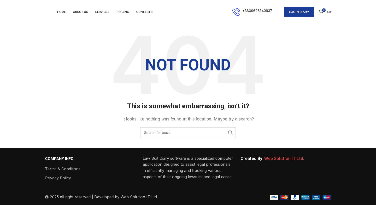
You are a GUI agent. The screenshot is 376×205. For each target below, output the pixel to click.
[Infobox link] (252, 12)
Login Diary (299, 12)
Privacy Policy (58, 178)
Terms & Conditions (62, 168)
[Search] (188, 132)
